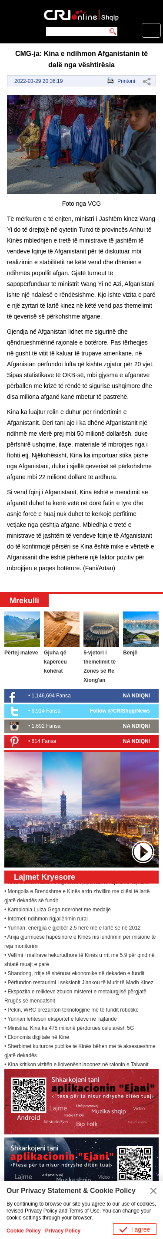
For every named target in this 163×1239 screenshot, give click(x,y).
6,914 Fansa (46, 711)
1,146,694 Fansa (51, 696)
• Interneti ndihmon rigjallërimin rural (46, 920)
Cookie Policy (24, 1231)
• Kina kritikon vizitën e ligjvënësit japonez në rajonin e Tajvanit (76, 1065)
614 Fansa (44, 741)
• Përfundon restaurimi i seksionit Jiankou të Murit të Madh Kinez (78, 983)
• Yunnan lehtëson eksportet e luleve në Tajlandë (60, 1020)
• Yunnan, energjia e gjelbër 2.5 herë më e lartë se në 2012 (72, 929)
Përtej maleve (21, 653)
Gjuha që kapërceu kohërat (55, 662)
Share (146, 81)
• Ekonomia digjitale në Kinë (36, 1038)
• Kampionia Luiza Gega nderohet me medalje (57, 910)
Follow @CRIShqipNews (120, 711)
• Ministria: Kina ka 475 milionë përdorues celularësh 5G (69, 1029)
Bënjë (130, 653)
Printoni (126, 81)
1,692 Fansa (46, 726)
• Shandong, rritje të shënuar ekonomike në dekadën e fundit (74, 974)
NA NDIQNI (136, 696)
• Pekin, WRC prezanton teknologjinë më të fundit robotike (71, 1011)
